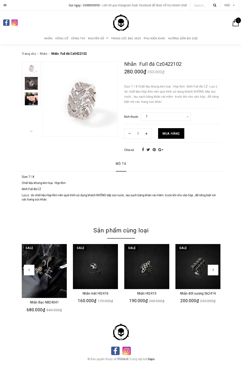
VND (227, 5)
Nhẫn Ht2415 (146, 293)
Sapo (151, 359)
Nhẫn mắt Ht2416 (95, 293)
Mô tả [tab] (121, 163)
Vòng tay (78, 38)
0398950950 (91, 5)
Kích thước (131, 116)
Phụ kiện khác (154, 38)
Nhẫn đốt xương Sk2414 (198, 293)
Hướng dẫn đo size (183, 38)
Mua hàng (171, 133)
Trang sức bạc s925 (126, 38)
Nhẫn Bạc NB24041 (44, 302)
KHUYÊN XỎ (96, 38)
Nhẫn (48, 38)
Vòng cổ (61, 38)
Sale (29, 248)
